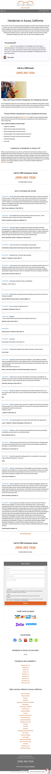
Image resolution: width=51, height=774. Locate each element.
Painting (25, 720)
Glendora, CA (25, 670)
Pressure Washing (25, 731)
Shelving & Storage (25, 744)
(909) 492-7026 (44, 11)
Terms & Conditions (24, 596)
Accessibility (25, 733)
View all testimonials (25, 529)
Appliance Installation (25, 735)
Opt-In (9, 590)
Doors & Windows (25, 690)
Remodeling (25, 700)
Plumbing (25, 722)
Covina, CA (25, 666)
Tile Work (25, 740)
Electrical (25, 724)
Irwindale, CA (25, 672)
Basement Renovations (25, 711)
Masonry (25, 694)
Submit (25, 599)
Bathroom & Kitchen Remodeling (25, 698)
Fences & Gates (25, 692)
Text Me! (9, 585)
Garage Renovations (25, 716)
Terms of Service (36, 768)
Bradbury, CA (25, 663)
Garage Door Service (25, 718)
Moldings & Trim (25, 742)
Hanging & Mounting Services (25, 727)
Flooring (25, 709)
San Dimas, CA (25, 677)
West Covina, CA (25, 679)
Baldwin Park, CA (25, 661)
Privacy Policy (17, 596)
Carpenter (25, 696)
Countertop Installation (25, 703)
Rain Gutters (25, 729)
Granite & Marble (25, 707)
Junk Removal (25, 705)
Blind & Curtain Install (25, 737)
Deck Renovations (25, 714)
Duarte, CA (25, 668)
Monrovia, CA (25, 674)
